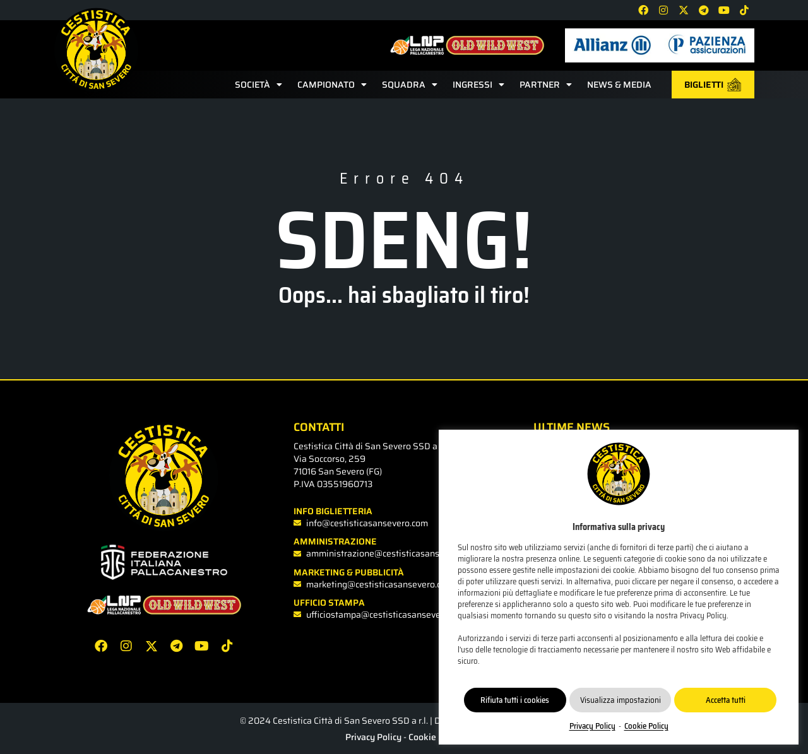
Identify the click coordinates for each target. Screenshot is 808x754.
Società (258, 84)
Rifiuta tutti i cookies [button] (514, 700)
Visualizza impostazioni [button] (620, 700)
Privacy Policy (373, 737)
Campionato (332, 84)
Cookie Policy (435, 737)
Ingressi (478, 84)
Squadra (409, 84)
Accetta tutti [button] (726, 700)
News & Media (619, 84)
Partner (546, 84)
